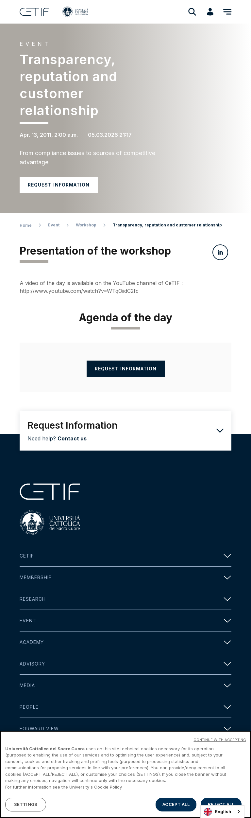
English (217, 812)
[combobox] (222, 811)
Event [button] (125, 620)
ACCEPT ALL (175, 805)
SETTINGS (25, 805)
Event (53, 224)
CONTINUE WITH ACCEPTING (219, 740)
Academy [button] (125, 642)
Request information (59, 184)
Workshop (86, 224)
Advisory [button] (125, 664)
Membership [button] (125, 577)
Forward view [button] (125, 728)
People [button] (125, 707)
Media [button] (125, 685)
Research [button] (125, 599)
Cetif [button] (125, 556)
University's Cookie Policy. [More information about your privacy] (96, 787)
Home (26, 225)
